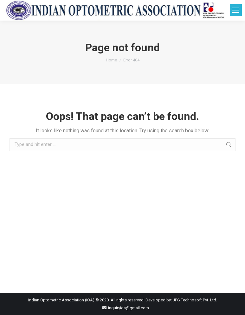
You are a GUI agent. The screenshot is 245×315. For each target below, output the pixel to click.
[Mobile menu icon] (236, 10)
